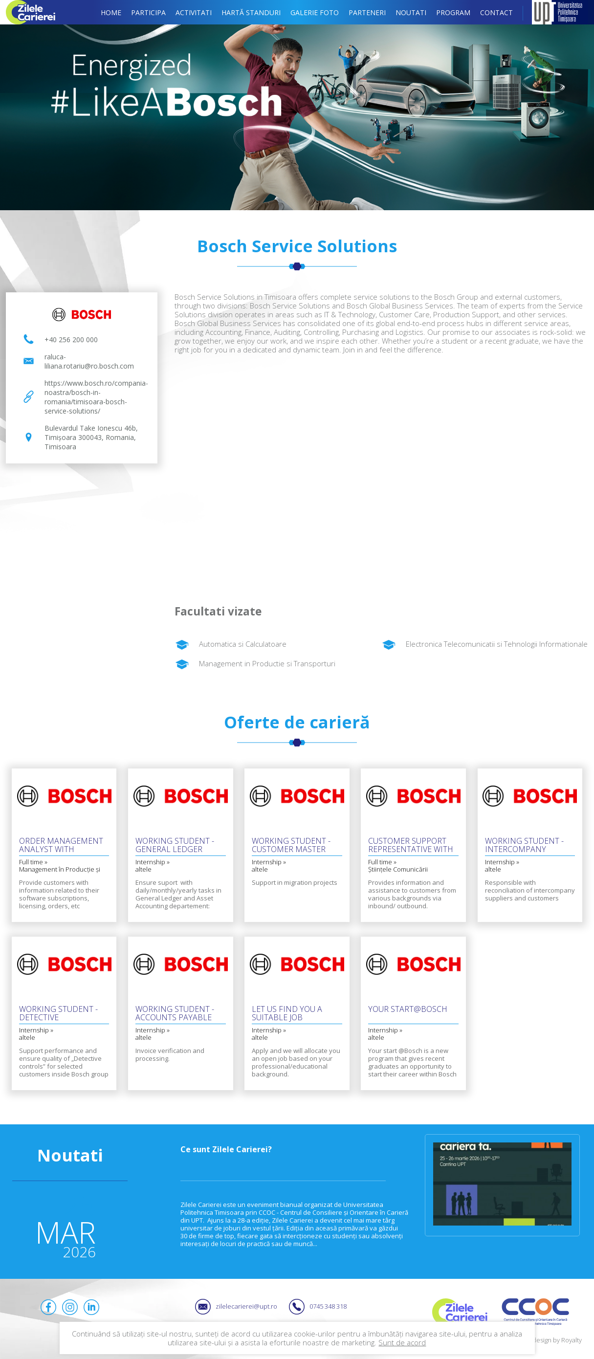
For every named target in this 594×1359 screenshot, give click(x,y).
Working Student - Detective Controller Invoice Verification (60, 1014)
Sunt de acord (402, 1342)
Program (453, 12)
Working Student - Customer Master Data (291, 846)
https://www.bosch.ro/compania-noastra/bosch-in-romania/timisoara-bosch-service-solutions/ (95, 397)
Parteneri (367, 12)
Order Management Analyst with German (61, 846)
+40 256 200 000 (71, 339)
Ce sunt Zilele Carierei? (226, 1149)
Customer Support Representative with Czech (410, 846)
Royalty (571, 1340)
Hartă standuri (251, 12)
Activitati (194, 12)
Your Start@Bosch (407, 1009)
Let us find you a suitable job (287, 1014)
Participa (148, 12)
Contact (496, 12)
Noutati (411, 12)
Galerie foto (314, 12)
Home (111, 12)
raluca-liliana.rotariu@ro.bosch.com (89, 361)
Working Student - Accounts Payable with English (174, 1014)
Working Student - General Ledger (174, 846)
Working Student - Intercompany (524, 846)
